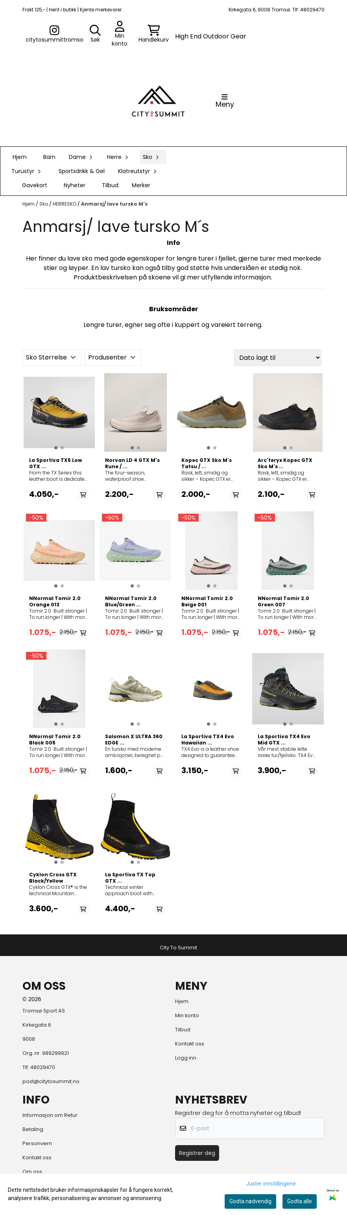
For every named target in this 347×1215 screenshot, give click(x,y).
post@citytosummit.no (50, 1081)
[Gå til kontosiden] (54, 34)
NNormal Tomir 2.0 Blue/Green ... (131, 601)
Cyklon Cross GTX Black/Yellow (53, 878)
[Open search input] (95, 34)
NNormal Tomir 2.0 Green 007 (283, 601)
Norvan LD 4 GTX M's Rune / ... (132, 463)
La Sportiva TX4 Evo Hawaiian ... (207, 739)
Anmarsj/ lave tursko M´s (114, 204)
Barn (49, 157)
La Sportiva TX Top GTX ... (130, 878)
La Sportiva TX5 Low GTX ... (55, 463)
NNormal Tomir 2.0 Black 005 (55, 739)
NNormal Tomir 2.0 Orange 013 (55, 601)
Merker (141, 185)
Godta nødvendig (250, 1201)
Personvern (37, 1143)
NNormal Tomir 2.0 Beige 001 (207, 601)
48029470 (42, 1067)
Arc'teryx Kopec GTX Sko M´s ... (285, 463)
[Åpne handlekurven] (153, 34)
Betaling (32, 1129)
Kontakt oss (189, 1043)
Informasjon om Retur (50, 1115)
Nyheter (74, 185)
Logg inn (185, 1057)
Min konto (187, 1015)
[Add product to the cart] (83, 495)
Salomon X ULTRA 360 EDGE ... (133, 739)
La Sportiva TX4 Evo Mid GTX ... (284, 739)
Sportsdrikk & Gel (82, 171)
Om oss (32, 1171)
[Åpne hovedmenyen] (224, 100)
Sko (44, 204)
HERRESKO (65, 204)
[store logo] (158, 100)
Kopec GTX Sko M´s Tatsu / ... (206, 463)
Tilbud (110, 185)
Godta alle (299, 1201)
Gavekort (34, 185)
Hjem (29, 204)
